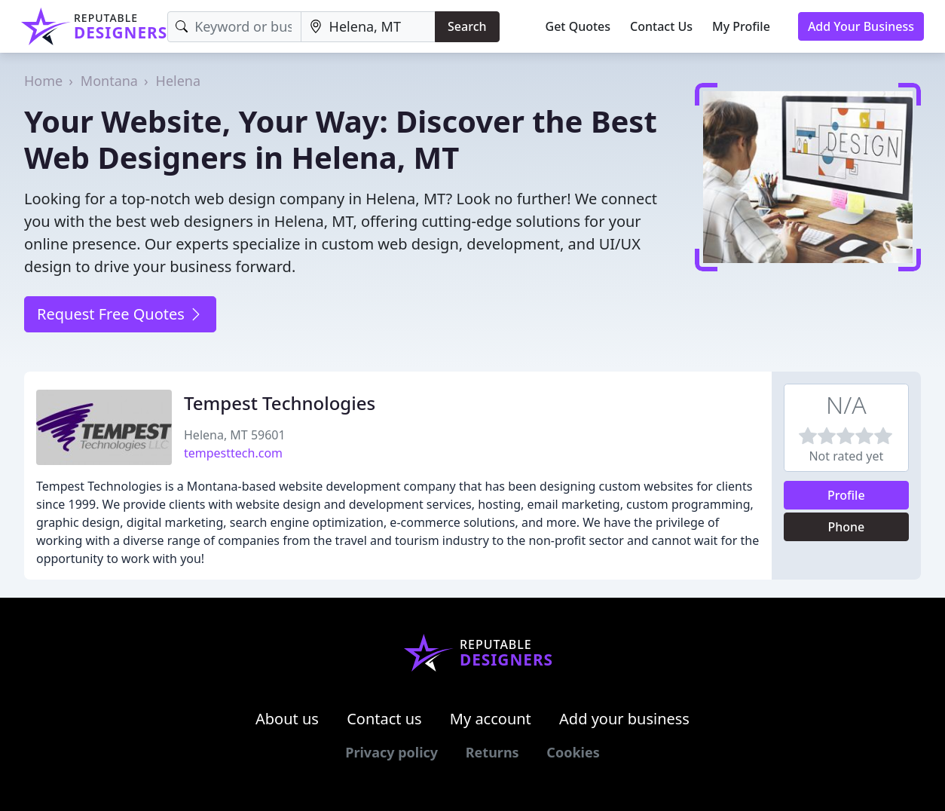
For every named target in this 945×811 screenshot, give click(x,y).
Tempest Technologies (279, 402)
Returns (492, 752)
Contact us (384, 718)
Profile (846, 495)
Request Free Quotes (120, 314)
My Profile (741, 26)
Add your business (624, 718)
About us (287, 718)
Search (467, 26)
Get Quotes (578, 26)
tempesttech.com (233, 453)
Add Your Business (861, 26)
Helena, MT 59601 (235, 435)
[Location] (368, 26)
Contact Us (661, 26)
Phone (845, 527)
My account (490, 718)
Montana (109, 81)
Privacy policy (391, 752)
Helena (178, 81)
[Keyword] (234, 26)
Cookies (572, 752)
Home (43, 81)
